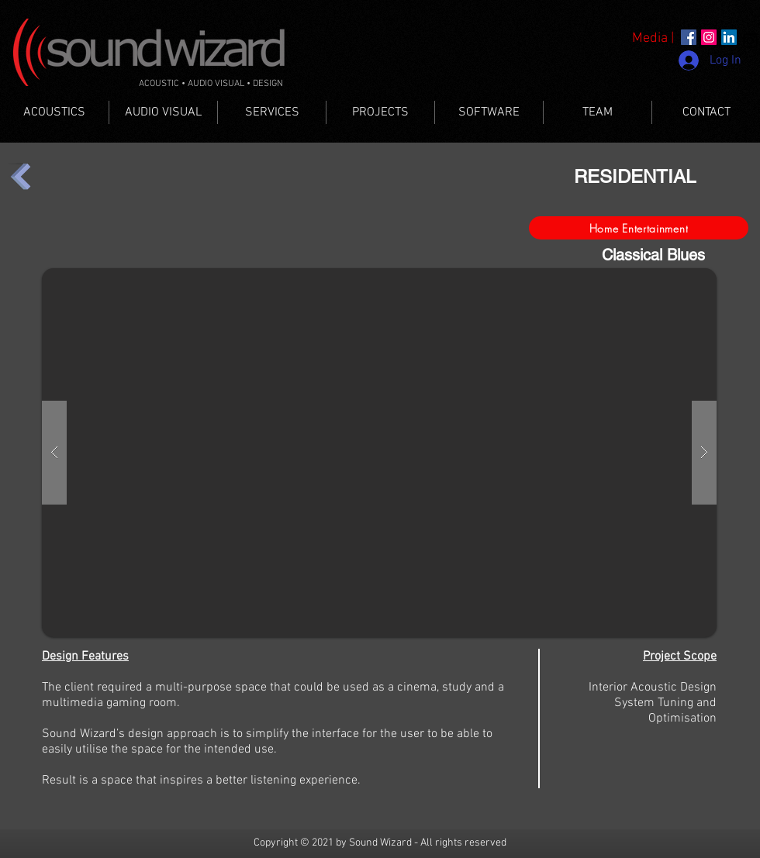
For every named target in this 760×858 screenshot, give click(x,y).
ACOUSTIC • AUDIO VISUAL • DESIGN (211, 83)
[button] (379, 452)
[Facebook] (688, 37)
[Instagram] (709, 37)
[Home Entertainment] (638, 227)
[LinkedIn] (729, 37)
